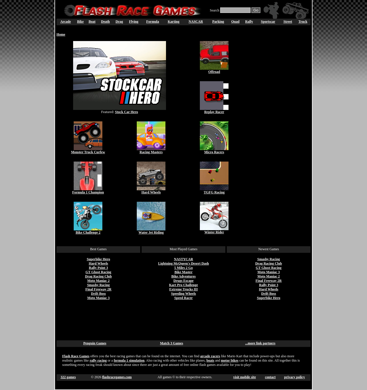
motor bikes (230, 360)
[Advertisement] (279, 127)
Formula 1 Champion (88, 192)
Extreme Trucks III (183, 289)
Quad (235, 22)
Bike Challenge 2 (88, 232)
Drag (119, 22)
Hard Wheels (151, 192)
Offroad (214, 72)
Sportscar (268, 22)
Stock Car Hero (126, 112)
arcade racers (210, 356)
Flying (133, 22)
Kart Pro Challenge (183, 285)
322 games (68, 377)
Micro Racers (214, 152)
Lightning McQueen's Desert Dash (183, 263)
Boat (92, 22)
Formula (152, 22)
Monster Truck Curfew (88, 152)
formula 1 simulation (129, 360)
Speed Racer (183, 298)
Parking (218, 22)
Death (105, 22)
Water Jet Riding (151, 232)
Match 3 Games (171, 343)
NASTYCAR (183, 259)
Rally (249, 22)
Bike (80, 22)
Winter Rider (214, 232)
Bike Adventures (183, 276)
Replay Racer (214, 112)
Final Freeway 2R (98, 289)
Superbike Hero (98, 259)
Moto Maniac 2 (98, 281)
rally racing (98, 360)
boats (210, 360)
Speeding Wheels (183, 294)
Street (287, 22)
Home (60, 34)
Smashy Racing (98, 285)
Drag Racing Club (98, 276)
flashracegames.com (117, 377)
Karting (173, 22)
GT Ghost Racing (98, 272)
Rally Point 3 (98, 268)
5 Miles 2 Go (183, 268)
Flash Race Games (75, 356)
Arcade (65, 22)
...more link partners (260, 343)
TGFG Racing (214, 192)
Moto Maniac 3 (98, 298)
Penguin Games (94, 343)
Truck (302, 22)
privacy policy (294, 377)
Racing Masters (151, 152)
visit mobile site (244, 377)
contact (270, 377)
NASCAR (196, 22)
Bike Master (184, 272)
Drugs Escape (183, 281)
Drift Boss (98, 294)
